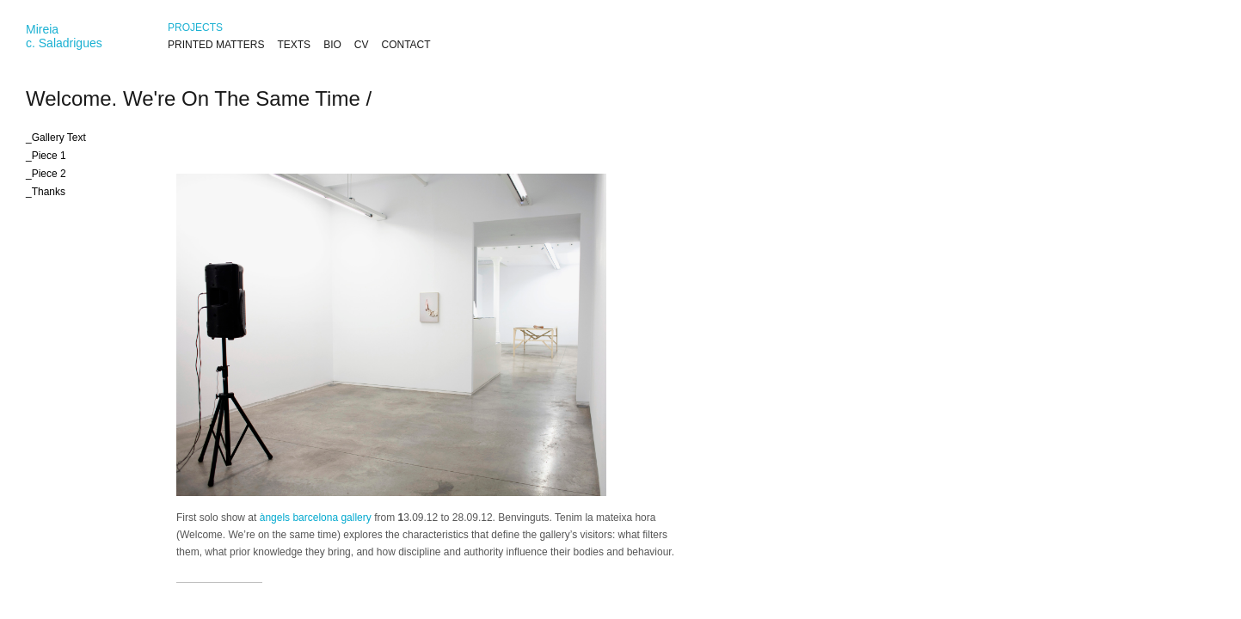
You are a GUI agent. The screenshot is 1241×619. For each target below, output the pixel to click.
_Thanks (45, 192)
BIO (332, 45)
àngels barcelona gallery (316, 518)
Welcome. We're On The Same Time (193, 98)
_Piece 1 (46, 156)
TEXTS (293, 45)
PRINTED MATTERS (216, 45)
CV (361, 45)
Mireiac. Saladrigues (64, 36)
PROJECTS (195, 27)
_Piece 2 (46, 174)
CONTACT (405, 45)
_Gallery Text (56, 138)
